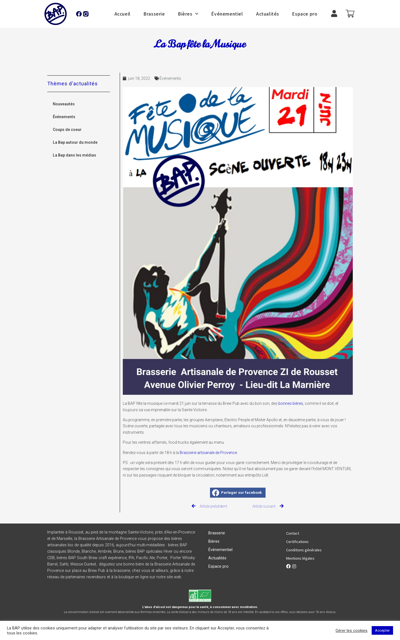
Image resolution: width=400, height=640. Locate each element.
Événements (64, 117)
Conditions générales (304, 549)
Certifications (297, 541)
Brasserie (154, 14)
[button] (238, 493)
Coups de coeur (67, 129)
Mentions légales (300, 558)
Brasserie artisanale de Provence (208, 452)
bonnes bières (290, 403)
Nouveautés (64, 104)
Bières (188, 13)
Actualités (267, 14)
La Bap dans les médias (74, 155)
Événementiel (227, 14)
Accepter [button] (382, 630)
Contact (292, 533)
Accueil (122, 14)
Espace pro (304, 14)
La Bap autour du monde (75, 142)
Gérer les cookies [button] (352, 630)
